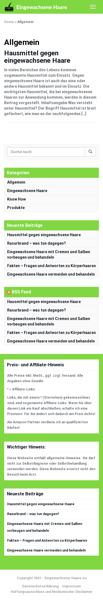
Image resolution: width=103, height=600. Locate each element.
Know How (16, 199)
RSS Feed (21, 292)
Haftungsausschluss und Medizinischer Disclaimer (52, 592)
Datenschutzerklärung (40, 586)
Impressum (71, 586)
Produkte (16, 207)
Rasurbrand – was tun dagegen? (36, 243)
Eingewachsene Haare (27, 190)
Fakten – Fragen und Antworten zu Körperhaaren (51, 266)
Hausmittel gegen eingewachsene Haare (37, 56)
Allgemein (16, 182)
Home (9, 22)
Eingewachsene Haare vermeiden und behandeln (51, 274)
